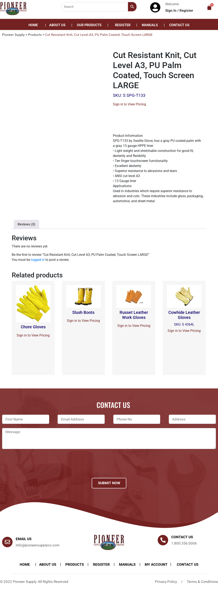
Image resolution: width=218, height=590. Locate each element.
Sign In (171, 10)
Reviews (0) (26, 224)
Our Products (89, 25)
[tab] (26, 224)
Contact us (182, 537)
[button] (90, 25)
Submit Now (109, 483)
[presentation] (34, 469)
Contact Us (179, 25)
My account (156, 564)
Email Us (23, 539)
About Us (57, 25)
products (74, 564)
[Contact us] (163, 540)
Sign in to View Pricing (129, 104)
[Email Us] (7, 542)
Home (33, 25)
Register (186, 10)
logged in (38, 260)
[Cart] (209, 7)
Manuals (150, 25)
